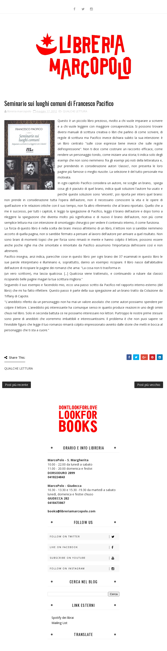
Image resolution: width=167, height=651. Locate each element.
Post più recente (16, 385)
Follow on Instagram (84, 568)
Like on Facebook (84, 547)
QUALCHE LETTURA (75, 111)
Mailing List (59, 623)
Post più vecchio (148, 385)
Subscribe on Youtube (84, 558)
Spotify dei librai (63, 618)
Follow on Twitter (84, 536)
